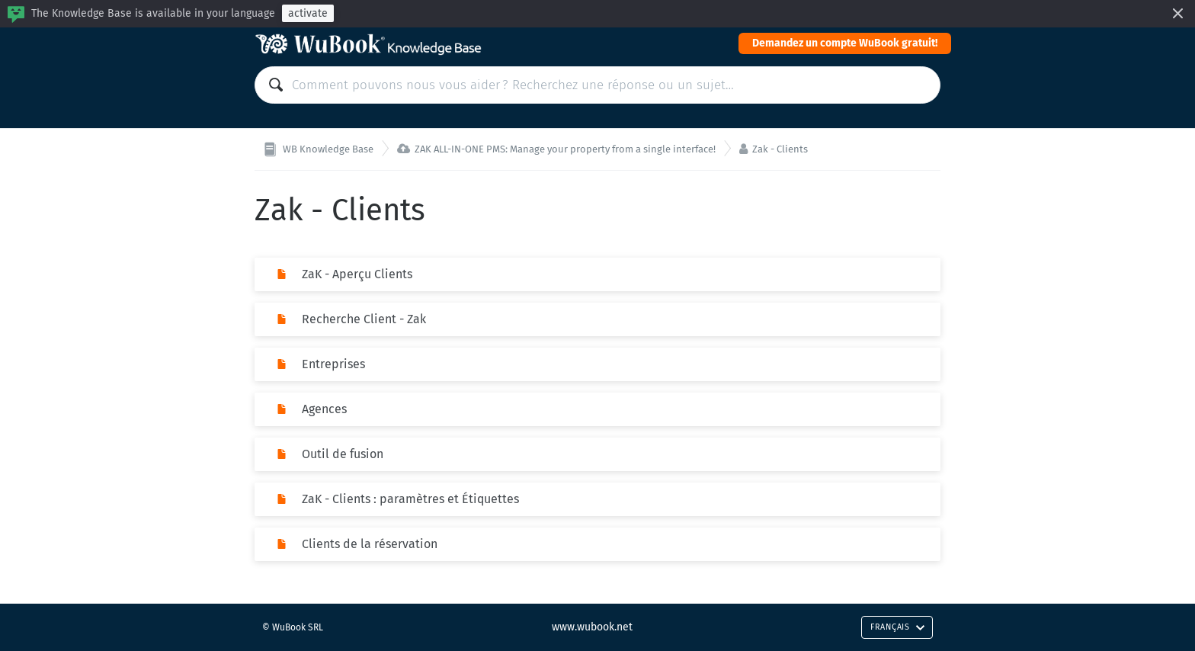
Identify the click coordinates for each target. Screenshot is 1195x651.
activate (308, 13)
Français (897, 627)
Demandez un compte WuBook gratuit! (844, 43)
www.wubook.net (592, 627)
